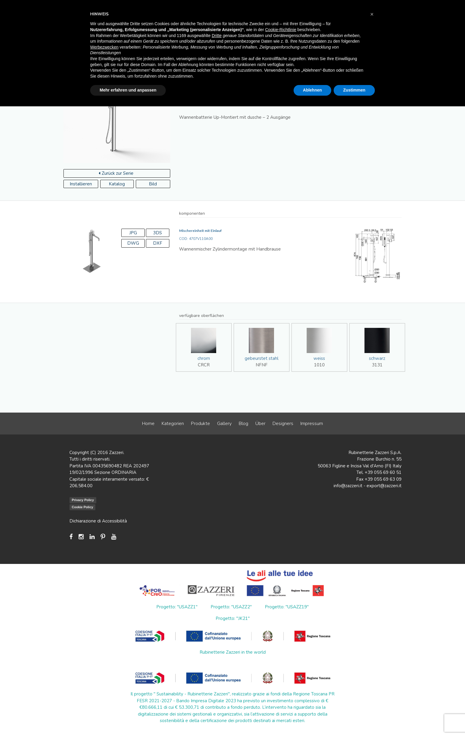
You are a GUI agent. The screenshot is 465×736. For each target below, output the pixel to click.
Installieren (81, 184)
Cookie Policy (82, 507)
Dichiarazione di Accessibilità (98, 521)
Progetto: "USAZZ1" (177, 607)
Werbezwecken (104, 47)
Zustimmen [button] (354, 90)
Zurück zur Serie (116, 173)
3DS (157, 233)
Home (148, 423)
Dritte (217, 35)
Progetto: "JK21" (233, 618)
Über (260, 423)
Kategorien (173, 423)
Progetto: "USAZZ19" (287, 607)
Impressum (311, 423)
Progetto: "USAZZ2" (231, 607)
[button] (372, 14)
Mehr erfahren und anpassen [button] (128, 90)
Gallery (224, 423)
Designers (283, 423)
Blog (243, 423)
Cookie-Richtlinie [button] (280, 29)
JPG (133, 233)
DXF (157, 243)
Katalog (117, 184)
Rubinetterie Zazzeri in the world (233, 652)
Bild (153, 184)
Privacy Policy (83, 500)
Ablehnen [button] (312, 90)
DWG (133, 243)
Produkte (200, 423)
